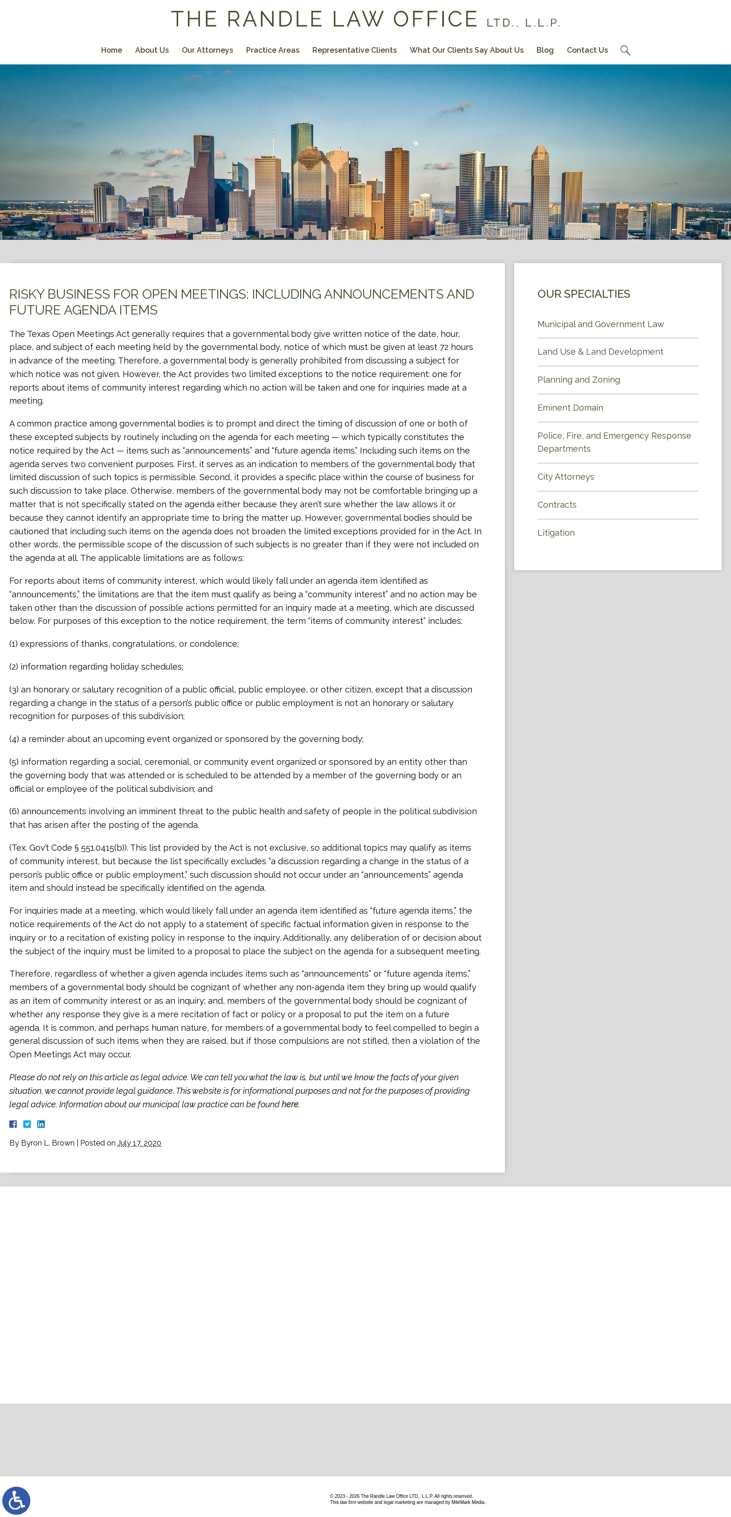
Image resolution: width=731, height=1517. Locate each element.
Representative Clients (354, 50)
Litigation (556, 533)
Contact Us (587, 50)
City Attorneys (566, 477)
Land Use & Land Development (600, 352)
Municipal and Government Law (601, 324)
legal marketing (399, 1502)
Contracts (557, 505)
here (290, 1104)
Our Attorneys (207, 50)
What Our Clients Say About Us (467, 50)
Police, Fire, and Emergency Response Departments (614, 442)
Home (111, 50)
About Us (152, 50)
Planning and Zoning (579, 379)
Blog (545, 50)
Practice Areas (272, 50)
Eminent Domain (570, 407)
